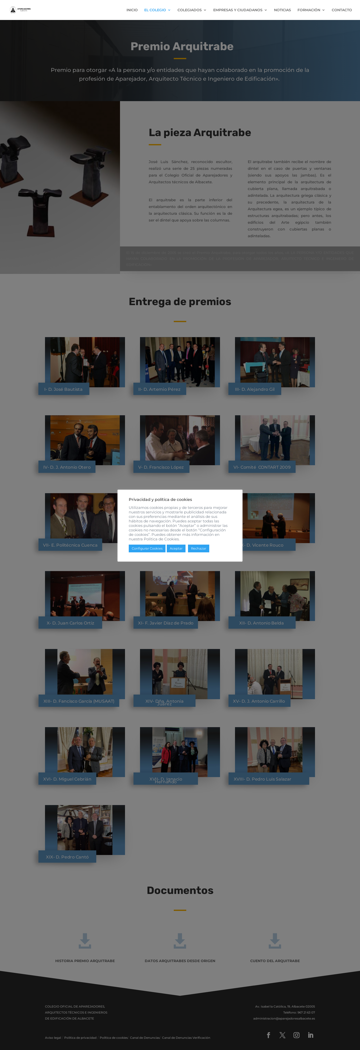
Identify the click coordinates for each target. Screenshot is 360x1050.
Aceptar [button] (176, 551)
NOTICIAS (282, 10)
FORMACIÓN (309, 10)
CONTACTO (342, 10)
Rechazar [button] (198, 551)
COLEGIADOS (190, 10)
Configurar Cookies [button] (147, 551)
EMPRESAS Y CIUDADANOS (237, 10)
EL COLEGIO (155, 10)
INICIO (132, 10)
